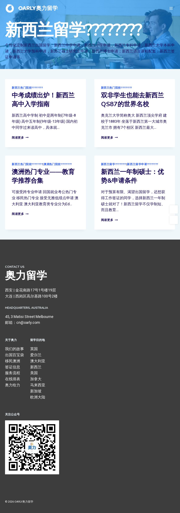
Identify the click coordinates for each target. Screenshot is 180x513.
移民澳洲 (12, 361)
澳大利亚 (37, 361)
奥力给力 (12, 385)
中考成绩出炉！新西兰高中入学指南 (43, 99)
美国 (34, 373)
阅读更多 (20, 137)
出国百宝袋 (14, 355)
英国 (34, 349)
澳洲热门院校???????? (58, 164)
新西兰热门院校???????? (27, 87)
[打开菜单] (171, 8)
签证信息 (12, 367)
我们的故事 (14, 349)
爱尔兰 (35, 355)
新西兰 (35, 367)
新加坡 (35, 391)
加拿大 (35, 379)
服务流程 (12, 373)
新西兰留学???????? (113, 164)
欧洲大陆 (37, 397)
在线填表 (12, 379)
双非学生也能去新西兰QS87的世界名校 (132, 99)
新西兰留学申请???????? (142, 164)
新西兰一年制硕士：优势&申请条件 (132, 176)
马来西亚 (37, 385)
